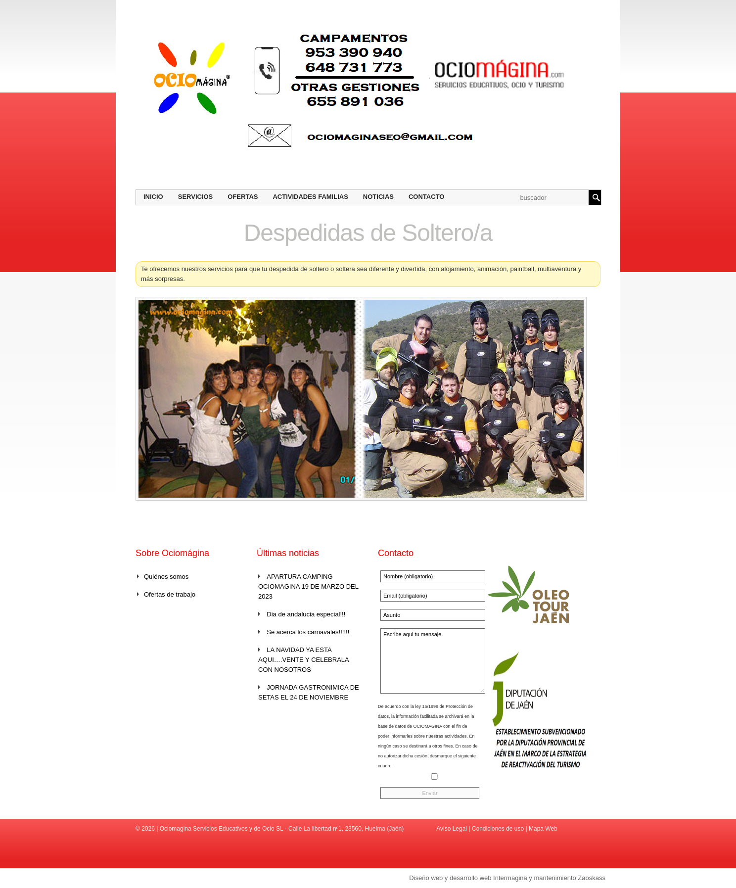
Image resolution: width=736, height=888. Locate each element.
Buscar (595, 197)
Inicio (153, 196)
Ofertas (243, 196)
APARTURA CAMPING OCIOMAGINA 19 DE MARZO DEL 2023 (308, 586)
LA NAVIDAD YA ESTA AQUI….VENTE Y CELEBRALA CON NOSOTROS (303, 659)
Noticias (378, 196)
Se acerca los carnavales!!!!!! (308, 632)
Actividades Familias (310, 196)
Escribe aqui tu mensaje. (432, 661)
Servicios (195, 196)
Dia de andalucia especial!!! (306, 614)
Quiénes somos (166, 576)
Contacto (426, 196)
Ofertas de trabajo (169, 594)
